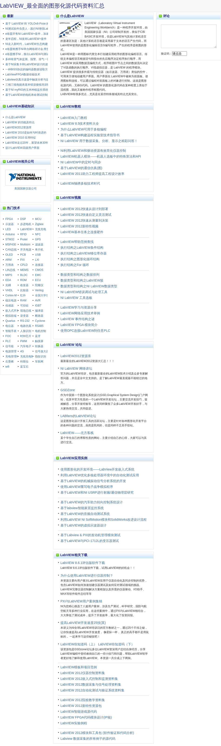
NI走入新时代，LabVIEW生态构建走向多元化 (33, 44)
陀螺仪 (39, 285)
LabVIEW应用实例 (73, 458)
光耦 (8, 285)
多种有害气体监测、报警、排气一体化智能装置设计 (37, 59)
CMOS (39, 270)
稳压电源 (10, 300)
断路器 (39, 315)
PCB (23, 254)
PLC (8, 341)
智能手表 (10, 331)
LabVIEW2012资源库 (75, 356)
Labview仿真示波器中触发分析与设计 (28, 79)
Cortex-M (11, 295)
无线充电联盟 (28, 356)
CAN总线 (11, 249)
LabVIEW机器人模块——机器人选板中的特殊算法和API (100, 156)
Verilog (39, 290)
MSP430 (10, 244)
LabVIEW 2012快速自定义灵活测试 (85, 215)
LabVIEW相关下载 (73, 555)
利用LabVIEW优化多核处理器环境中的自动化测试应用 (99, 475)
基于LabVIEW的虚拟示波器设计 (83, 525)
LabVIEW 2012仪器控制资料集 (82, 673)
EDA (8, 280)
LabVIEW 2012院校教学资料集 (82, 700)
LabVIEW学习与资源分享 (78, 307)
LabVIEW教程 (70, 106)
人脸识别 (25, 331)
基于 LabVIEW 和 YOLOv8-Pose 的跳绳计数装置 (35, 23)
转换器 (39, 346)
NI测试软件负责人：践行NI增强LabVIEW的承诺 (34, 28)
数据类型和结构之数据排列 (79, 274)
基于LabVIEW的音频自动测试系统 (85, 514)
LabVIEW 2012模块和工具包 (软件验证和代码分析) (97, 733)
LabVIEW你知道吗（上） (78, 644)
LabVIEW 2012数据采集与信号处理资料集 (90, 684)
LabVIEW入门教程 (73, 118)
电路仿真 (25, 326)
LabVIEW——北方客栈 (77, 433)
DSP (23, 219)
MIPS (8, 275)
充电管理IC (12, 356)
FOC (8, 336)
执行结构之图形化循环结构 (79, 259)
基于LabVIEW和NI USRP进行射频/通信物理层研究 (97, 492)
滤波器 (39, 244)
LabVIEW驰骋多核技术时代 (80, 183)
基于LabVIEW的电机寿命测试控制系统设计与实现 (36, 94)
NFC (38, 234)
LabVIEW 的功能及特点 (20, 122)
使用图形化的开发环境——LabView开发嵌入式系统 (97, 469)
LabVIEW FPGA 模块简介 (79, 325)
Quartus (10, 320)
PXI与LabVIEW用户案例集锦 (81, 601)
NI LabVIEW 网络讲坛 (76, 368)
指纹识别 (40, 356)
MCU (38, 219)
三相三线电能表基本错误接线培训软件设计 (31, 84)
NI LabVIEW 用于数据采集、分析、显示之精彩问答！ (99, 141)
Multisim (25, 244)
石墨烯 (9, 361)
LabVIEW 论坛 (71, 345)
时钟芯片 (25, 336)
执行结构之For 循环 (74, 265)
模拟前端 (10, 315)
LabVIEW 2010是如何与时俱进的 (25, 132)
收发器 (24, 285)
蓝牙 (38, 336)
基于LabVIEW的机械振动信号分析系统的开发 (93, 481)
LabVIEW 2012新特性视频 (79, 226)
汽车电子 (25, 346)
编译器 (39, 310)
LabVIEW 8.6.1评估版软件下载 (82, 563)
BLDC (24, 275)
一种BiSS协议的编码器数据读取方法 (28, 69)
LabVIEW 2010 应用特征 (20, 137)
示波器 (9, 224)
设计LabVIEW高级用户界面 (22, 147)
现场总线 (25, 310)
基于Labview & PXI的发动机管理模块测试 (90, 535)
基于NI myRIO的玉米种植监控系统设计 (29, 89)
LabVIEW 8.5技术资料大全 (79, 123)
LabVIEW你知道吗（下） (116, 644)
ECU (38, 280)
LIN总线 (10, 270)
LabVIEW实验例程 (73, 723)
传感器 (9, 305)
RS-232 (25, 320)
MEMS (24, 270)
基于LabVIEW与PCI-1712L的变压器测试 (89, 541)
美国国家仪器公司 (25, 180)
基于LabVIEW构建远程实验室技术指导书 (90, 135)
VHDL (9, 290)
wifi (7, 366)
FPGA (9, 219)
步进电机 (25, 224)
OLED (9, 254)
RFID (23, 234)
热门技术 (13, 208)
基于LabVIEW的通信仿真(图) (81, 168)
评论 (166, 16)
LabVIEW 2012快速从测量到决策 (84, 220)
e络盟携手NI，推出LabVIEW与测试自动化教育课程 (37, 54)
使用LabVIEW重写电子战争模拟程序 (86, 487)
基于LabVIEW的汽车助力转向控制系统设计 (91, 502)
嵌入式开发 (12, 310)
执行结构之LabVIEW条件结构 (81, 247)
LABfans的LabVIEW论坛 (78, 416)
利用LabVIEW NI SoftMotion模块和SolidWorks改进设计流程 (103, 519)
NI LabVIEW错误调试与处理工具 (83, 292)
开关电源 (25, 249)
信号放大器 (42, 351)
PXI (22, 259)
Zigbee (39, 224)
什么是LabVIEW (72, 16)
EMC (38, 275)
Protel (23, 239)
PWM (23, 341)
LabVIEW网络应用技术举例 (80, 313)
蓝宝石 (24, 366)
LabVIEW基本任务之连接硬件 (81, 232)
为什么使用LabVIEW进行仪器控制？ (86, 575)
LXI (37, 259)
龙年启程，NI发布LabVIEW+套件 (26, 38)
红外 (23, 295)
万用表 (9, 264)
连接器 (39, 264)
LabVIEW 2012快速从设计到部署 (84, 209)
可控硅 (24, 305)
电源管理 (10, 351)
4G (22, 351)
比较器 (24, 290)
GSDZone (67, 390)
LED (8, 229)
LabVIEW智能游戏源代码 (78, 711)
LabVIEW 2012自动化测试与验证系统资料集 (92, 690)
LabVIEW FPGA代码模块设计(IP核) (86, 717)
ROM (23, 280)
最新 (10, 16)
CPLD (24, 264)
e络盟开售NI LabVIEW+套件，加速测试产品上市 (35, 33)
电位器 (9, 326)
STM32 (9, 239)
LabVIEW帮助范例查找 (77, 242)
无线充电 (40, 229)
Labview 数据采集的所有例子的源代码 (87, 738)
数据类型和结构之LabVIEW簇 (81, 280)
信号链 (9, 346)
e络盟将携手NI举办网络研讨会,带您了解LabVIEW (36, 49)
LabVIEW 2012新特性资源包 (81, 706)
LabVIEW (26, 229)
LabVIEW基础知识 (20, 106)
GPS (38, 239)
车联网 (39, 361)
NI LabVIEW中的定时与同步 (80, 162)
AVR (38, 300)
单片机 (39, 249)
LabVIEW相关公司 (20, 161)
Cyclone (40, 320)
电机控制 (40, 331)
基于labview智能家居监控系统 (82, 508)
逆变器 (24, 315)
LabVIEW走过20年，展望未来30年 (26, 142)
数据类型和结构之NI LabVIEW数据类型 (88, 286)
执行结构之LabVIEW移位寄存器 (83, 253)
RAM (23, 300)
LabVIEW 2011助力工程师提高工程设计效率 (92, 174)
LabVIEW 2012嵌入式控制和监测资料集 (89, 679)
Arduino (10, 234)
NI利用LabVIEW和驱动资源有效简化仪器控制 (93, 150)
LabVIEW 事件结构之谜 (77, 319)
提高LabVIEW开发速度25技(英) (83, 623)
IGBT (38, 305)
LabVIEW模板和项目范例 (78, 667)
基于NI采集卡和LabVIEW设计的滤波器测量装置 (34, 64)
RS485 (39, 326)
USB (38, 254)
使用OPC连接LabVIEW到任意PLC (85, 330)
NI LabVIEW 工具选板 (76, 298)
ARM (8, 259)
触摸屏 (39, 341)
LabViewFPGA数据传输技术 (22, 74)
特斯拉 (24, 361)
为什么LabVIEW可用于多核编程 (83, 129)
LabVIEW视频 (70, 197)
